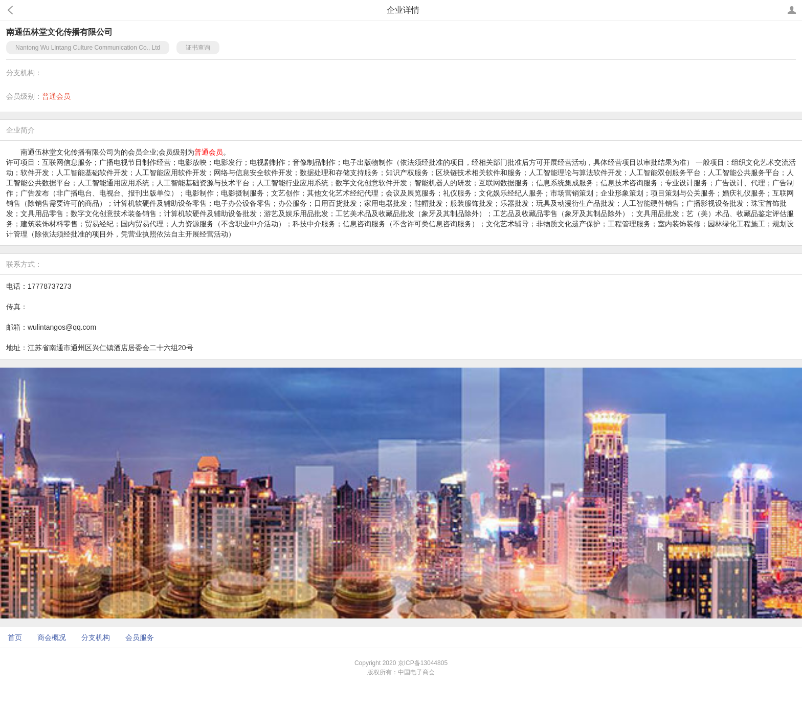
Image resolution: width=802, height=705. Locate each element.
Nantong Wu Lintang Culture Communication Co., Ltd (87, 47)
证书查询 (198, 47)
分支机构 (95, 637)
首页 (15, 637)
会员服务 (139, 637)
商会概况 (51, 637)
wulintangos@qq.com (62, 327)
